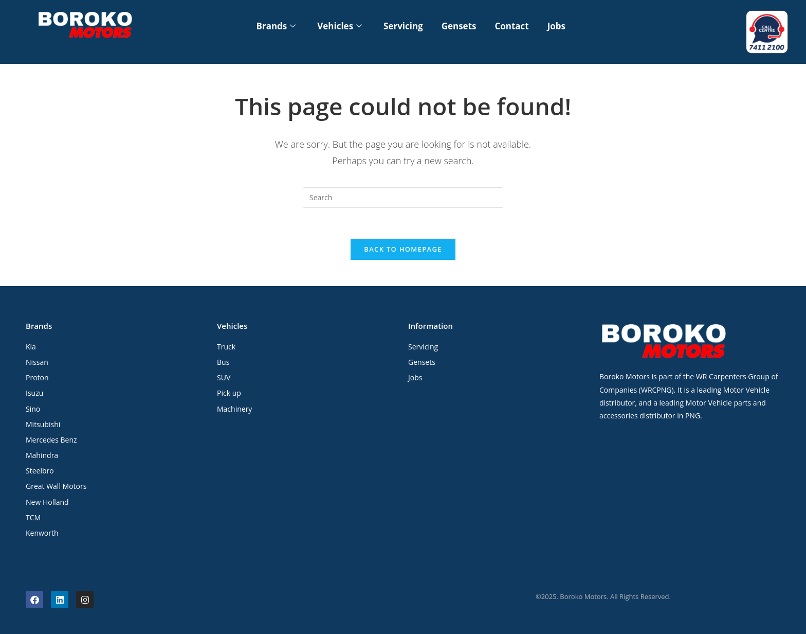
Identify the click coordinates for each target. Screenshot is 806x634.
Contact (512, 26)
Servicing (403, 26)
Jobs (556, 26)
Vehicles (339, 26)
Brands (276, 26)
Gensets (459, 26)
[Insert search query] (403, 197)
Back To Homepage (403, 249)
